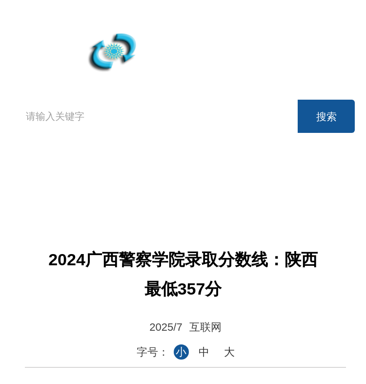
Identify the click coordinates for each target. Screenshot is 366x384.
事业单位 (180, 196)
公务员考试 (114, 196)
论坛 (310, 196)
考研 (310, 174)
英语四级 (180, 174)
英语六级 (245, 174)
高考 (114, 174)
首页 (36, 184)
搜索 (326, 116)
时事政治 (245, 196)
